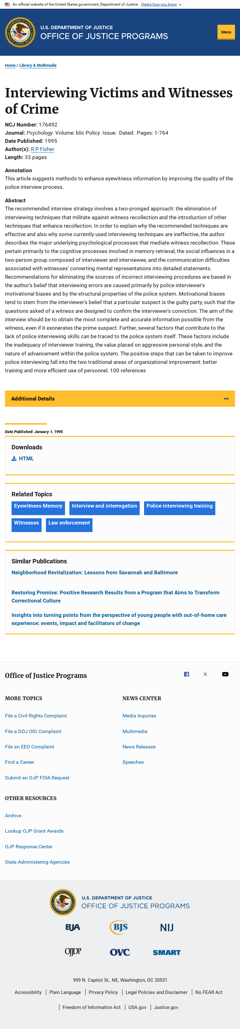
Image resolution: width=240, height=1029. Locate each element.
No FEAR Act (208, 992)
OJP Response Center (28, 846)
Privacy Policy (103, 992)
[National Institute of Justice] (167, 932)
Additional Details (33, 399)
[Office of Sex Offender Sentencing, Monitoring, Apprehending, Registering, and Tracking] (167, 956)
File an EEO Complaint (29, 747)
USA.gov (137, 1007)
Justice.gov (166, 1007)
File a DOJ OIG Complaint (33, 731)
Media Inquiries (139, 716)
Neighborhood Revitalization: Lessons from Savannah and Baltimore (95, 572)
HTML (26, 458)
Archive (13, 816)
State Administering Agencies (37, 862)
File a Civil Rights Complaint (36, 716)
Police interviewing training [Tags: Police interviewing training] (180, 506)
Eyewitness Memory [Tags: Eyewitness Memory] (38, 506)
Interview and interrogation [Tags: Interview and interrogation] (104, 506)
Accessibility (28, 992)
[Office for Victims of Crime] (120, 956)
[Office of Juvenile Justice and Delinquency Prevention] (73, 957)
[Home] (104, 32)
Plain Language (65, 992)
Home (10, 65)
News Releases (139, 747)
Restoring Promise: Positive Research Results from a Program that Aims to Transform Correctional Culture (116, 596)
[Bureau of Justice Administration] (73, 932)
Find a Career (19, 762)
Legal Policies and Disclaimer (157, 992)
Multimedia (135, 731)
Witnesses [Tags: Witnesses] (26, 523)
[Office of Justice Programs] (20, 32)
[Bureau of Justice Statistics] (120, 936)
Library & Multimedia (38, 65)
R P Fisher (42, 149)
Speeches (133, 762)
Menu (226, 32)
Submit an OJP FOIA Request (37, 777)
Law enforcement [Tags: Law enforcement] (69, 523)
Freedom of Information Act (91, 1007)
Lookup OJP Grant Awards (34, 831)
